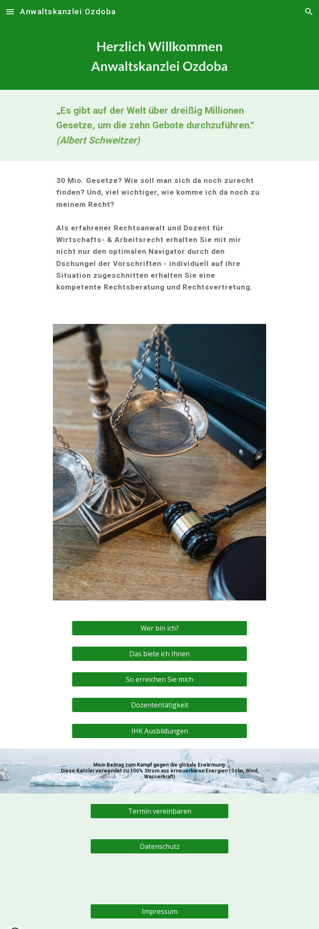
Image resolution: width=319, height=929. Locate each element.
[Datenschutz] (159, 846)
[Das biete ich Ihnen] (159, 653)
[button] (10, 11)
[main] (159, 57)
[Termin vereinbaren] (159, 811)
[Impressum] (159, 911)
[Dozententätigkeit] (159, 705)
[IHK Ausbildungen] (159, 731)
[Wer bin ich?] (159, 628)
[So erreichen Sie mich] (159, 679)
